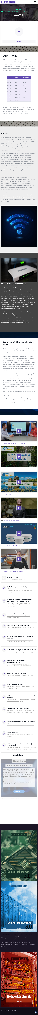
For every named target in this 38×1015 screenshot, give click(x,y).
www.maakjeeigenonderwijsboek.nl (10, 944)
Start (2, 9)
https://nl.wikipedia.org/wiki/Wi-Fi (16, 579)
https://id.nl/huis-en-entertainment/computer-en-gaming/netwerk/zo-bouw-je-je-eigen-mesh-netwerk (21, 712)
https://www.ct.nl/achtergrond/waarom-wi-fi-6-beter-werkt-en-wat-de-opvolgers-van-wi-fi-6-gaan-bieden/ (20, 604)
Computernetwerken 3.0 (11, 9)
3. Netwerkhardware (24, 9)
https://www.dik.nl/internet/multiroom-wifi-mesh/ (20, 725)
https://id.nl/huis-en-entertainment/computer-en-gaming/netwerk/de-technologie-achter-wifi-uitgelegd (21, 590)
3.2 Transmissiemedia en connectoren (10, 11)
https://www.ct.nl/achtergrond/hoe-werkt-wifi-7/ (20, 653)
